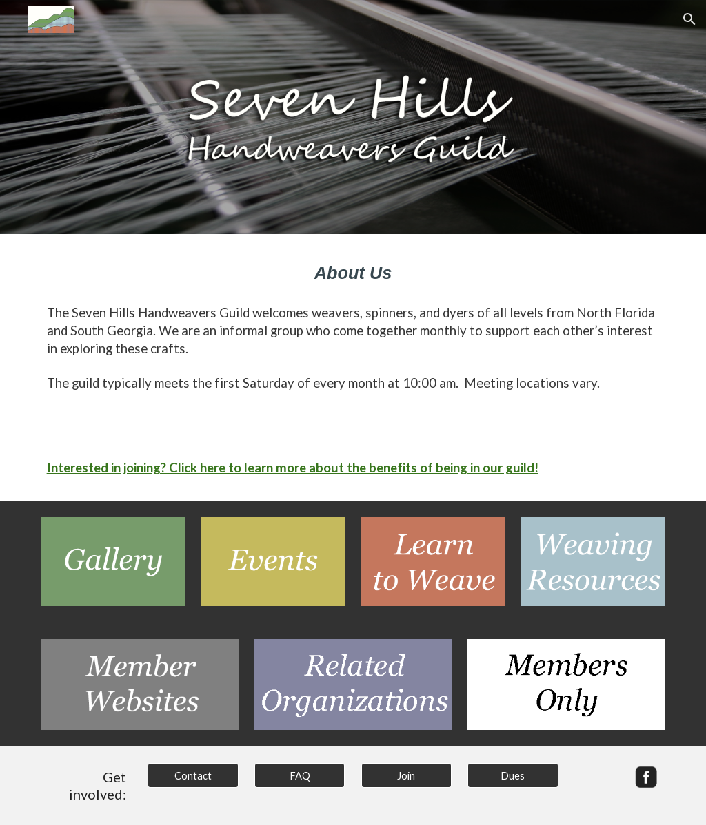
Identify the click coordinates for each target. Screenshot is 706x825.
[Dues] (512, 775)
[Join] (406, 775)
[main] (353, 273)
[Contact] (192, 775)
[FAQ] (299, 775)
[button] (689, 19)
